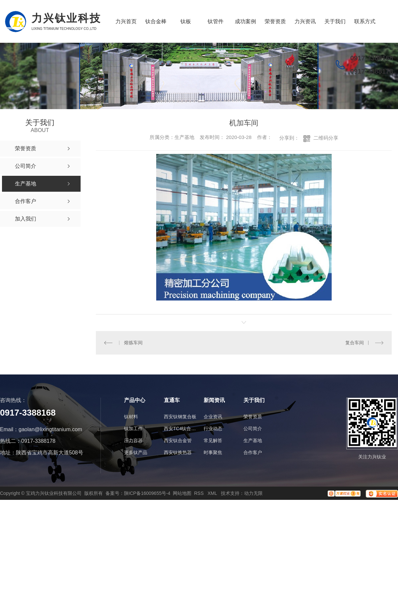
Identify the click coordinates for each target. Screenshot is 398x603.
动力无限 (253, 493)
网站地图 (182, 493)
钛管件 (216, 21)
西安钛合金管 (178, 440)
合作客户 (252, 452)
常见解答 (213, 440)
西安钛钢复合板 (180, 416)
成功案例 (245, 21)
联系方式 (364, 21)
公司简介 (252, 428)
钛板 (185, 21)
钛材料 (131, 416)
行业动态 (213, 428)
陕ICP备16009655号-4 (147, 493)
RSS (199, 493)
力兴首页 (126, 21)
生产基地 (252, 440)
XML (213, 493)
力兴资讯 (305, 21)
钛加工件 (133, 428)
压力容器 (133, 440)
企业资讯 (213, 416)
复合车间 (354, 342)
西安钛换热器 (178, 452)
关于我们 (335, 21)
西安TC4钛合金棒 (180, 428)
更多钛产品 (135, 452)
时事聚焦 (213, 452)
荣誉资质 (275, 21)
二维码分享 (325, 138)
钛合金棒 (155, 21)
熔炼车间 (133, 342)
